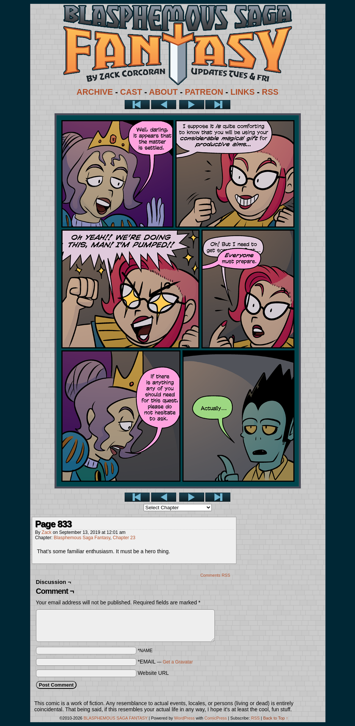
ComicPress (215, 718)
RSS (270, 92)
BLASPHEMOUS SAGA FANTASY (116, 718)
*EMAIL (165, 662)
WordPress (184, 718)
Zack (47, 532)
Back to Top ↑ (275, 718)
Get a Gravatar (178, 662)
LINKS (242, 92)
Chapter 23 (124, 537)
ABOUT (163, 92)
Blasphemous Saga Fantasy (82, 537)
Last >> (217, 104)
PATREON (204, 92)
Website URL (153, 673)
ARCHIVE (95, 92)
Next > (191, 104)
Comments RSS (215, 575)
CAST (131, 92)
